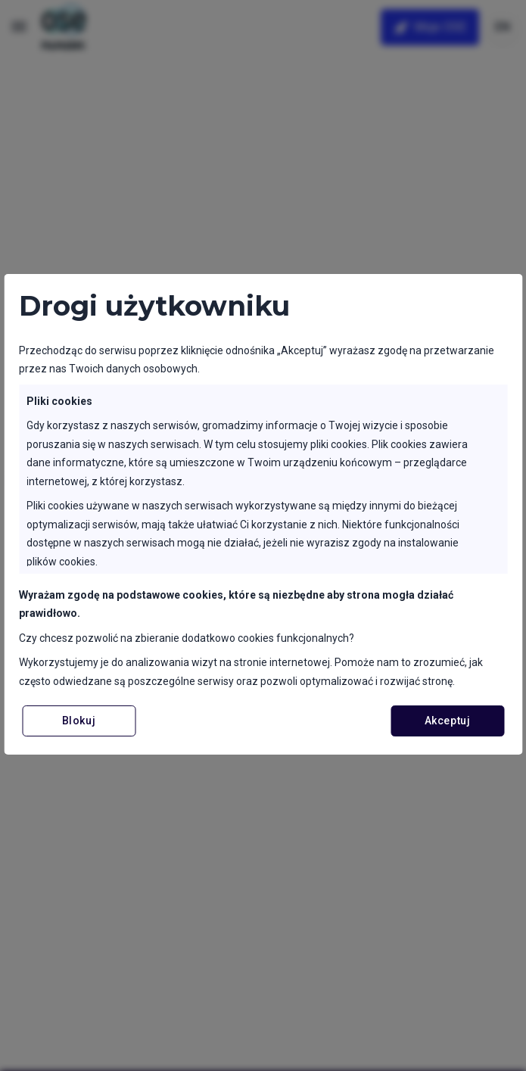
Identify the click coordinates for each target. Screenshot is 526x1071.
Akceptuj (447, 721)
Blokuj (78, 721)
